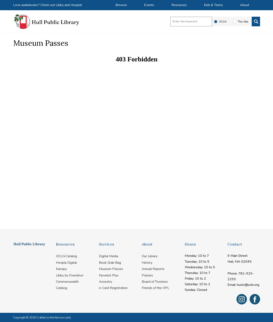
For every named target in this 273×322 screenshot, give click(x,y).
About (244, 5)
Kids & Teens (213, 5)
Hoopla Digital (66, 262)
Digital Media (108, 256)
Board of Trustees (155, 281)
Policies (147, 275)
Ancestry (105, 281)
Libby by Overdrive (69, 275)
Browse (121, 5)
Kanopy (61, 269)
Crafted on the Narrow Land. (54, 317)
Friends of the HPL (155, 288)
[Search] (256, 21)
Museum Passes (111, 269)
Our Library (150, 256)
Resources (179, 5)
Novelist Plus (109, 275)
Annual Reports (153, 269)
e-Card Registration (113, 288)
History (147, 262)
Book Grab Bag (110, 262)
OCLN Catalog (66, 256)
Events (149, 5)
